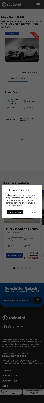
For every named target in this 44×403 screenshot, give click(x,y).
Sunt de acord (15, 212)
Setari (33, 212)
